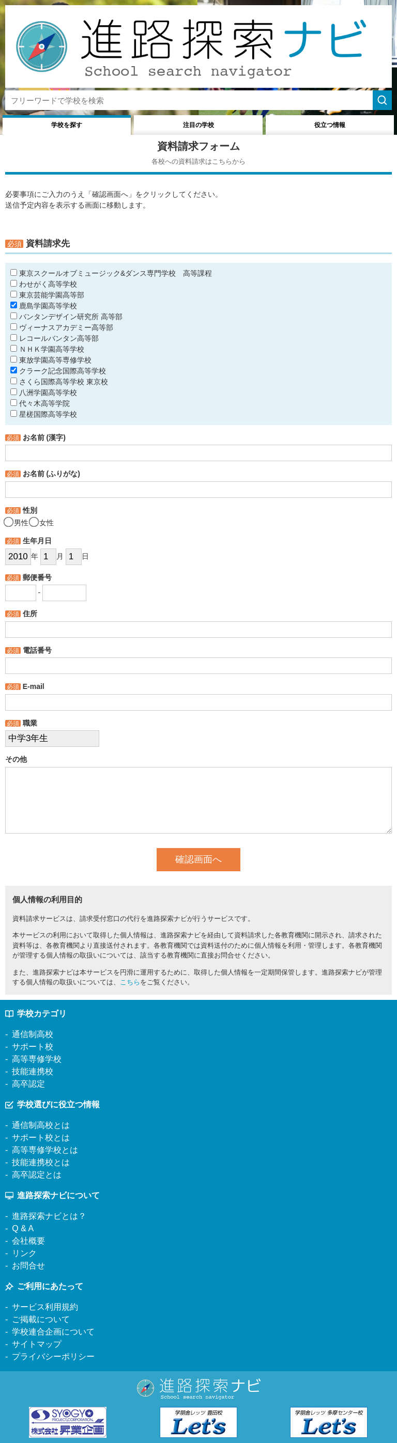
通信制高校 (32, 1034)
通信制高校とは (41, 1125)
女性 (42, 523)
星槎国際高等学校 (43, 414)
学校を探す (66, 125)
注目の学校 (198, 125)
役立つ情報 (329, 125)
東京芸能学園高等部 (47, 295)
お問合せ (28, 1265)
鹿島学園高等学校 (43, 306)
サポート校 (32, 1046)
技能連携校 (32, 1071)
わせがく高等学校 (43, 284)
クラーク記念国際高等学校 (58, 371)
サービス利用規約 (45, 1307)
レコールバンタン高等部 (54, 338)
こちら (130, 982)
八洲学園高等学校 (43, 392)
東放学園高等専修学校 (50, 360)
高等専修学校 (37, 1059)
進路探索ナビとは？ (49, 1216)
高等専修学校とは (45, 1150)
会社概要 (28, 1240)
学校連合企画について (53, 1331)
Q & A (23, 1228)
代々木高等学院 (40, 403)
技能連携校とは (41, 1162)
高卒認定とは (37, 1174)
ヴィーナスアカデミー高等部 (61, 327)
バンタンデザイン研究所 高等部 (66, 316)
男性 (16, 523)
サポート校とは (41, 1137)
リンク (24, 1253)
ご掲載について (41, 1319)
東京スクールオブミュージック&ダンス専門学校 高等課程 (111, 273)
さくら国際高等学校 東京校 (59, 382)
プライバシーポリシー (53, 1356)
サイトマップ (37, 1344)
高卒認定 (28, 1083)
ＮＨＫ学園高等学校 (47, 349)
